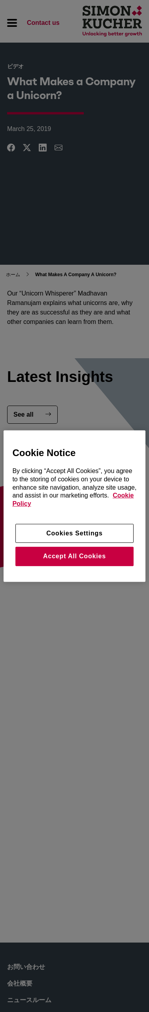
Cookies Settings (74, 533)
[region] (74, 506)
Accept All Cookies (74, 556)
